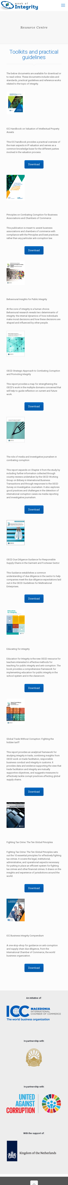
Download (34, 164)
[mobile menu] (63, 5)
